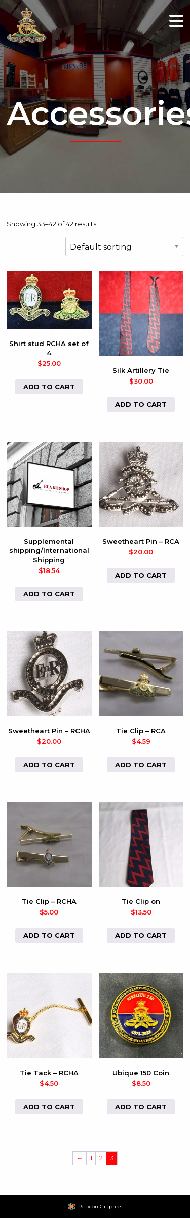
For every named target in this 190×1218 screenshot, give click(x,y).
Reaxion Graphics (100, 1206)
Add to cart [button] (49, 387)
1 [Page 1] (91, 1158)
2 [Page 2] (101, 1158)
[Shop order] (124, 246)
